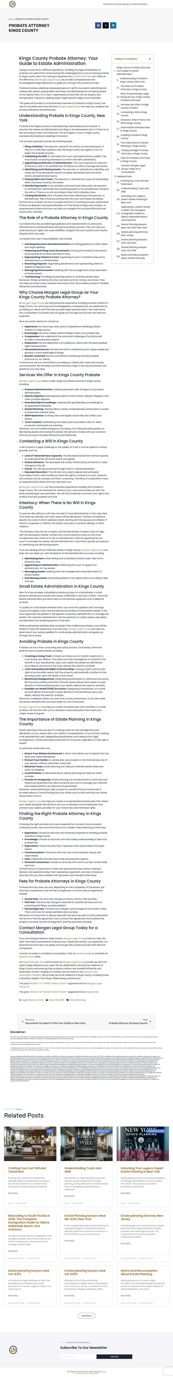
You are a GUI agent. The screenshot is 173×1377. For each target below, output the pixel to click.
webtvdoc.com (94, 1059)
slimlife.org (119, 1059)
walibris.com (32, 1076)
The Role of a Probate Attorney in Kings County (133, 88)
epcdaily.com (110, 1068)
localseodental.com (127, 1066)
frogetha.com (145, 1058)
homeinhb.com (32, 1073)
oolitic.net (113, 1059)
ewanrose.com (71, 1079)
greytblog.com (98, 1076)
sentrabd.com (125, 1059)
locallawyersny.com (31, 1074)
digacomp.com (29, 1059)
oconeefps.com (64, 1056)
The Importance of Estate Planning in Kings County (134, 144)
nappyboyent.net (23, 1079)
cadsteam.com (65, 1066)
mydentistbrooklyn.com (94, 1071)
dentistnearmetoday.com (69, 1058)
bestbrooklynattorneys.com (82, 1064)
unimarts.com (93, 1061)
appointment (26, 956)
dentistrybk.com (99, 1069)
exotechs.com (32, 1058)
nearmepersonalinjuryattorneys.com (137, 1073)
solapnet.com (132, 1071)
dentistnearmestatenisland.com (60, 1064)
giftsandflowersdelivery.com (30, 1056)
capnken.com (41, 1056)
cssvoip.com (34, 1064)
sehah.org (112, 1077)
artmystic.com (104, 1079)
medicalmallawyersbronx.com (136, 1063)
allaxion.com (147, 1063)
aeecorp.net (13, 1056)
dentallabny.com (22, 1071)
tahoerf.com (159, 1058)
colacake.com (104, 1071)
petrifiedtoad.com (141, 1059)
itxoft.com (18, 1081)
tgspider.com (13, 1061)
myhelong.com (140, 1074)
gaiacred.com (61, 1074)
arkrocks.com (44, 1076)
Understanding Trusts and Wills (135, 190)
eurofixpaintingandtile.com (88, 1069)
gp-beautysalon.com (38, 1069)
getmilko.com (133, 1074)
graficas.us (134, 1056)
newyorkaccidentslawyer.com (86, 1076)
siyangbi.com (40, 1074)
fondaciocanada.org (113, 1073)
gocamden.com (35, 1063)
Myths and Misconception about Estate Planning (134, 256)
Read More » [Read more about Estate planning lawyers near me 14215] (70, 1296)
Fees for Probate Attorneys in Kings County (135, 159)
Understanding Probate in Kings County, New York (133, 80)
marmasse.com (140, 1079)
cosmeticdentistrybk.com (56, 1058)
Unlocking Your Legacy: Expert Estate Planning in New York (134, 199)
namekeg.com (14, 1059)
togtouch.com (103, 1068)
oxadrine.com (48, 1069)
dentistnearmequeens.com (115, 1064)
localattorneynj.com (104, 1077)
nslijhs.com (156, 1059)
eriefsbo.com (47, 1074)
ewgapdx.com (72, 1066)
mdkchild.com (56, 1056)
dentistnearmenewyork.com (25, 1069)
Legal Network (93, 1373)
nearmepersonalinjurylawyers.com (119, 1063)
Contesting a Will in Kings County (134, 114)
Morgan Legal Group (49, 79)
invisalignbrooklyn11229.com (155, 1073)
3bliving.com (62, 1069)
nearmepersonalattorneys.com (35, 1071)
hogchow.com (156, 1056)
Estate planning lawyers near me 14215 (134, 249)
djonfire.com (126, 1077)
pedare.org (88, 1056)
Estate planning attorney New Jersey (134, 233)
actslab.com (118, 1058)
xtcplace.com (119, 1077)
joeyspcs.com (40, 1073)
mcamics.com (50, 1063)
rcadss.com (157, 1076)
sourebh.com (150, 1059)
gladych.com (133, 1059)
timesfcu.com (118, 1068)
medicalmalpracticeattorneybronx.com (147, 1061)
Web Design (84, 1373)
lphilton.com (154, 1063)
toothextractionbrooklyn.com (17, 1074)
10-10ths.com (102, 1056)
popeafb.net (71, 1064)
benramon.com (47, 1077)
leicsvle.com (62, 1077)
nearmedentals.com (23, 1073)
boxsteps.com (55, 1069)
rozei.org (73, 1059)
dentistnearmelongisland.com (67, 1071)
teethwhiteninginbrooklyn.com (51, 1071)
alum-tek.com (118, 1061)
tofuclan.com (104, 1074)
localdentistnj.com (80, 1056)
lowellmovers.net (67, 1061)
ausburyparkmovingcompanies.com (146, 1071)
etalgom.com (48, 1066)
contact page (84, 953)
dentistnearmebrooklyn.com (149, 1069)
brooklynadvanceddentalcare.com (19, 1068)
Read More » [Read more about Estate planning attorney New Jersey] (126, 1244)
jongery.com (138, 1058)
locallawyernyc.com (49, 1073)
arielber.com (107, 1069)
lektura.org (20, 1061)
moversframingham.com (81, 1071)
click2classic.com (123, 1073)
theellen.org (80, 1066)
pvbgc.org (96, 1077)
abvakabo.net (109, 1056)
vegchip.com (71, 1056)
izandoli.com (55, 1077)
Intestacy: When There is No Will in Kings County (135, 121)
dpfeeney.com (14, 1073)
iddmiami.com (147, 1079)
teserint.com (54, 1074)
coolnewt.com (77, 1077)
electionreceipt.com (135, 1076)
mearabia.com (95, 1068)
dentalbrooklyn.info (103, 1066)
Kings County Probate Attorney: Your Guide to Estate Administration (134, 71)
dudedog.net (131, 1058)
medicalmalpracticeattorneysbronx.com (119, 1076)
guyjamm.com (110, 1058)
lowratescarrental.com (147, 1064)
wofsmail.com (24, 1066)
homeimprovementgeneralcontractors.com (89, 1074)
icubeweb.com (59, 1073)
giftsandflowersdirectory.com (152, 1068)
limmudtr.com (59, 1076)
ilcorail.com (121, 1069)
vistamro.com (52, 1079)
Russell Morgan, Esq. (33, 962)
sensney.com (87, 1058)
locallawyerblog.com (84, 1061)
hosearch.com (104, 1073)
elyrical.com (37, 1059)
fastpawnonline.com (59, 1068)
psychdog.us (69, 1069)
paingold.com (124, 1079)
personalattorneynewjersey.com (121, 1056)
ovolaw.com (105, 1076)
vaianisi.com (133, 1068)
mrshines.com (93, 1064)
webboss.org (57, 1063)
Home (11, 19)
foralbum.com (76, 1069)
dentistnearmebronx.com (16, 1063)
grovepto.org (89, 1079)
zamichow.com (60, 1059)
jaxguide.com (21, 1064)
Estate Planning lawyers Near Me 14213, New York (134, 226)
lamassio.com (14, 1077)
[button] (98, 25)
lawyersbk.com (126, 1068)
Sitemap (77, 1373)
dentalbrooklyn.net (15, 1066)
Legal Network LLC (97, 1371)
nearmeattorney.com (102, 1064)
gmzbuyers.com (56, 1066)
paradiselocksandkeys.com (115, 1071)
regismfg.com (81, 1073)
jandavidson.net (14, 1079)
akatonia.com (114, 1069)
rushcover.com (95, 1056)
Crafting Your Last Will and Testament (134, 182)
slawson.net (39, 1058)
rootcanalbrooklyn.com (85, 1068)
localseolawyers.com (128, 1064)
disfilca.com (96, 1079)
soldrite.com (118, 1074)
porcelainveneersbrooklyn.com (99, 1058)
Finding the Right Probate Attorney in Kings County (134, 152)
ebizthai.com (118, 1066)
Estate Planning (77, 1000)
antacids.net (43, 1061)
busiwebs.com (69, 1077)
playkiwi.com (96, 1073)
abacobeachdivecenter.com (47, 1059)
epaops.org (133, 1077)
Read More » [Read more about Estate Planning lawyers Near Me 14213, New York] (70, 1241)
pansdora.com (52, 1076)
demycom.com (27, 1061)
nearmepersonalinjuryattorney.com (19, 1076)
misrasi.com (101, 1061)
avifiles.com (66, 1073)
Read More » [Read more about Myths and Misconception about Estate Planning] (126, 1296)
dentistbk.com (73, 1073)
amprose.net (43, 1063)
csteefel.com (140, 1056)
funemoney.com (39, 1077)
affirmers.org (90, 1077)
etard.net (38, 1076)
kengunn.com (45, 1058)
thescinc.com (79, 1058)
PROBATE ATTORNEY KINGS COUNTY (48, 983)
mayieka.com (152, 1058)
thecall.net (28, 1064)
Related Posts (124, 176)
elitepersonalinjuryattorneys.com (133, 1069)
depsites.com (144, 1076)
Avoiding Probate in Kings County (134, 137)
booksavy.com (93, 1066)
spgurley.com (31, 1066)
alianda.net (20, 1056)
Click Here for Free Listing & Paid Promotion (125, 4)
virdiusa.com (64, 1063)
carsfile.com (126, 1071)
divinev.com (91, 1063)
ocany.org (110, 1079)
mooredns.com (14, 1069)
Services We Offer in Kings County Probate (134, 106)
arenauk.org (101, 1059)
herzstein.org (79, 1059)
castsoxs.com (136, 1066)
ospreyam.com (36, 1061)
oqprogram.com (148, 1056)
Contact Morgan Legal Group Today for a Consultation (133, 169)
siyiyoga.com (125, 1074)
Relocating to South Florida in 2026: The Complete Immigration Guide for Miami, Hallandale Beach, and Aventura (135, 213)
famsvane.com (14, 1071)
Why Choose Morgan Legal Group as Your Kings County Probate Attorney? (135, 97)
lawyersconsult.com (80, 1079)
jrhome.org (84, 1077)
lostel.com (13, 1081)
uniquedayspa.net (43, 1079)
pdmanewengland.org (61, 1079)
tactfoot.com (132, 1079)
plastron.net (48, 1064)
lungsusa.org (67, 1076)
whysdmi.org (137, 1064)
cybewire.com (140, 1068)
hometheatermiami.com (142, 1077)
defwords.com (27, 1063)
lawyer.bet (93, 991)
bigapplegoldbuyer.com (71, 1074)
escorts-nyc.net (33, 1068)
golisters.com (74, 1076)
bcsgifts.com (41, 1064)
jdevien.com (86, 1066)
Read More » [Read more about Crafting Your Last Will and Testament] (13, 1193)
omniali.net (108, 1059)
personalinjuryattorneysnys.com (26, 1077)
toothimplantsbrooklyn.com (72, 1068)
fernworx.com (67, 1059)
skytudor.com (21, 1059)
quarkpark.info (117, 1079)
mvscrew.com (59, 1061)
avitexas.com (111, 1066)
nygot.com (30, 1079)
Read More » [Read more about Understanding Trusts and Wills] (70, 1196)
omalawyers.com (40, 1066)
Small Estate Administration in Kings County (135, 129)
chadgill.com (48, 1056)
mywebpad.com (51, 1061)
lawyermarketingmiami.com (102, 1063)
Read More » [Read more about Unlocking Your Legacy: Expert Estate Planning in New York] (126, 1193)
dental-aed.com (132, 1061)
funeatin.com (111, 1074)
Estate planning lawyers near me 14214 (134, 241)
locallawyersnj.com (109, 1061)
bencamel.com (89, 1073)
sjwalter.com (156, 1064)
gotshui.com (75, 1061)
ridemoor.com (151, 1066)
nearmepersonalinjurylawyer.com (19, 1058)
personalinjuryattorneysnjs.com (45, 1068)
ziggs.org (36, 1079)
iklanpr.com (125, 1058)
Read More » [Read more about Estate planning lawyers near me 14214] (13, 1296)
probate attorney (81, 76)
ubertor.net (125, 1061)
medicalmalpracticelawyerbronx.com (78, 1063)
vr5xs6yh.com (143, 1066)
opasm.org (151, 1076)
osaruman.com (14, 1064)
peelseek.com (152, 1077)
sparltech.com (25, 1081)
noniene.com (86, 1059)
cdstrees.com (155, 1079)
